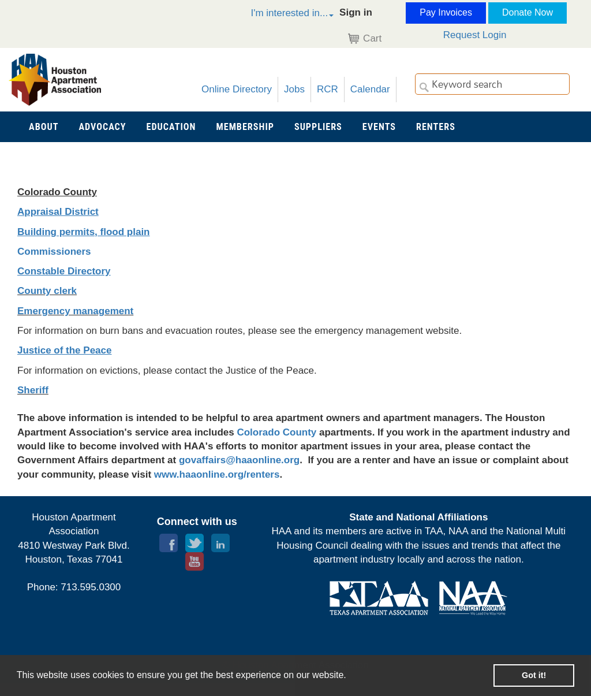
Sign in (355, 12)
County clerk (47, 290)
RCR (327, 89)
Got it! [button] (534, 675)
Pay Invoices (446, 12)
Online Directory (236, 89)
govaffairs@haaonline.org (239, 460)
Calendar (370, 89)
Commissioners (54, 251)
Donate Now (527, 12)
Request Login (475, 34)
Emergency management (75, 311)
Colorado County (276, 432)
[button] (280, 14)
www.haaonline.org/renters (217, 474)
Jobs (294, 89)
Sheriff (32, 390)
